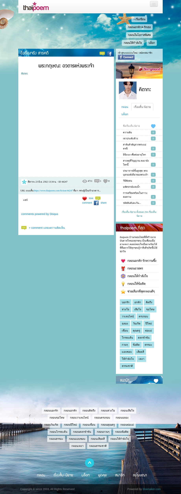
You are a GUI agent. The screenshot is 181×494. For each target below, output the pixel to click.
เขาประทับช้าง (130, 138)
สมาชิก (120, 475)
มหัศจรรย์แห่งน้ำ (131, 186)
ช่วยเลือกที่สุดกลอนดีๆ (138, 291)
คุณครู (136, 330)
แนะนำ (124, 380)
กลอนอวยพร (132, 268)
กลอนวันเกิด (51, 424)
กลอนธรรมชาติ (98, 445)
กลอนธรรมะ (56, 438)
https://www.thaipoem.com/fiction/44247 (53, 190)
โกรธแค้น (127, 337)
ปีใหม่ (148, 323)
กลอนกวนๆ (103, 431)
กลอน (124, 106)
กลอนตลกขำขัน (82, 431)
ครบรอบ (143, 316)
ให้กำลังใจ (128, 358)
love (91, 198)
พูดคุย (102, 475)
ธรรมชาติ (127, 366)
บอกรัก (125, 302)
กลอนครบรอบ (102, 417)
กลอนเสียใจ (127, 410)
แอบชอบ (127, 351)
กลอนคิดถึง (88, 410)
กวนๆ (125, 344)
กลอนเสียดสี (98, 438)
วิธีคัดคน (127, 180)
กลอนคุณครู (108, 424)
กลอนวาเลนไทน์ (79, 417)
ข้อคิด (136, 344)
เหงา (141, 358)
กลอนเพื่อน (89, 424)
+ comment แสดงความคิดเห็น (47, 227)
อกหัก (137, 302)
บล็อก (152, 42)
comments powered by (39, 214)
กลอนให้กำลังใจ (133, 42)
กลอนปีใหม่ (70, 424)
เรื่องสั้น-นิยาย (142, 106)
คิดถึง (149, 302)
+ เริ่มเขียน (139, 19)
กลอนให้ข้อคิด (133, 284)
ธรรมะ (148, 344)
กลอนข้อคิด (121, 431)
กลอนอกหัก (70, 410)
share (103, 202)
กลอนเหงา (77, 445)
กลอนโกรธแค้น (58, 431)
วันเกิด (136, 323)
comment (87, 202)
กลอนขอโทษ (57, 417)
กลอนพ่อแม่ (127, 424)
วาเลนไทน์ (128, 316)
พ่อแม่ (148, 330)
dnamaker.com (152, 489)
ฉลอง (125, 323)
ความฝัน (127, 132)
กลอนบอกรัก (51, 410)
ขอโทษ (150, 309)
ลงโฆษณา (140, 475)
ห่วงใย (125, 309)
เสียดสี (140, 351)
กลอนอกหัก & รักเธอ (139, 27)
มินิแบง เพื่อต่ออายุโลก (134, 154)
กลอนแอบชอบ (77, 438)
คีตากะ (24, 73)
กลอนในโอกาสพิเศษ (139, 35)
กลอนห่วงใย (108, 410)
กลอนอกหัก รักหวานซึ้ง (138, 261)
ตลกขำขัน (144, 337)
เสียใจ (137, 309)
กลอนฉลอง (122, 417)
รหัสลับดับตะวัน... (132, 203)
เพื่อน (125, 330)
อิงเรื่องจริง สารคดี (34, 53)
